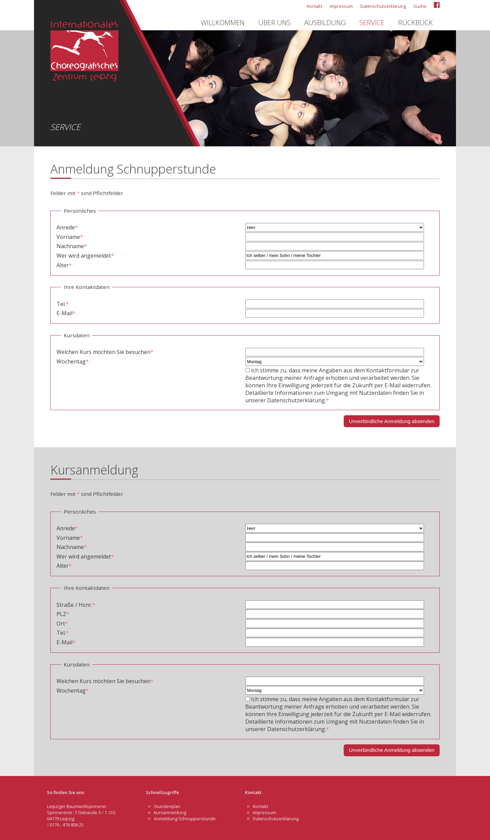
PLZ (62, 614)
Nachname (71, 246)
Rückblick (415, 22)
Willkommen (223, 22)
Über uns (274, 22)
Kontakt (314, 6)
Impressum (341, 6)
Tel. (62, 304)
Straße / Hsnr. (75, 605)
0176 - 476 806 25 (65, 825)
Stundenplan (167, 806)
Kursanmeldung (170, 812)
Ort (62, 623)
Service (372, 22)
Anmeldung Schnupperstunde (185, 818)
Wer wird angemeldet (85, 255)
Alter (64, 265)
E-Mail (66, 313)
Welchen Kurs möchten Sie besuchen (104, 352)
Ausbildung (325, 22)
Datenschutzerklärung (383, 6)
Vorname (69, 237)
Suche (419, 6)
